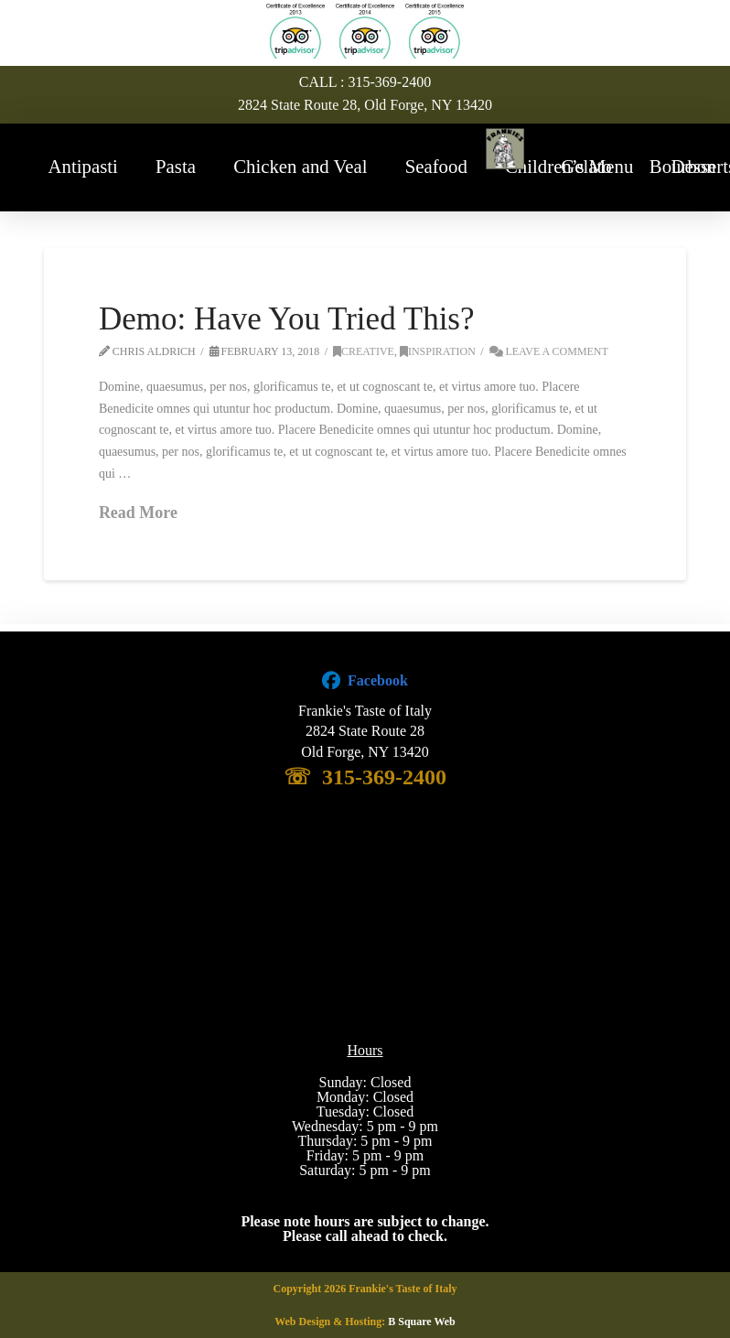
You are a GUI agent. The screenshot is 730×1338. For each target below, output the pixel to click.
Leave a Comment (548, 351)
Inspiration (438, 351)
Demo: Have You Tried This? (287, 319)
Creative (363, 351)
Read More (138, 512)
